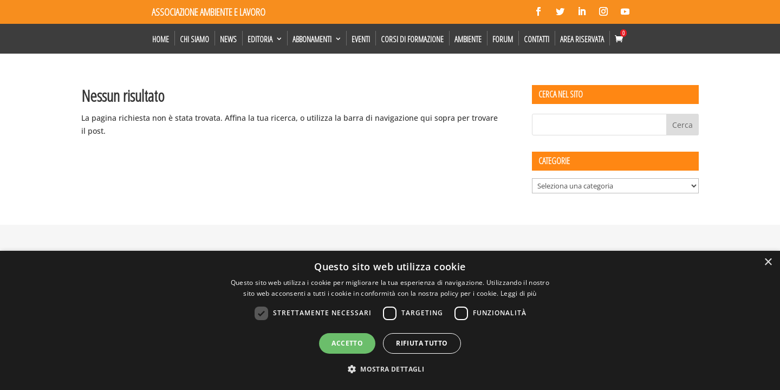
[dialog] (390, 320)
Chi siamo (194, 39)
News (228, 39)
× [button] (768, 262)
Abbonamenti (312, 39)
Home (160, 39)
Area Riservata (582, 39)
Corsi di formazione (412, 39)
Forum (502, 39)
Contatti (536, 39)
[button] (390, 369)
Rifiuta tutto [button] (421, 343)
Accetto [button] (347, 343)
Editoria (260, 39)
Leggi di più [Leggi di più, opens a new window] (518, 293)
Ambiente (468, 39)
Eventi (361, 39)
